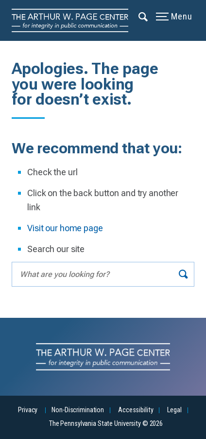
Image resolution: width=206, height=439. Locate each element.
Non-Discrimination (78, 410)
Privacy (27, 410)
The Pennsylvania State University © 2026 (106, 424)
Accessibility (135, 410)
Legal (174, 410)
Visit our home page (65, 228)
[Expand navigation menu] (143, 16)
